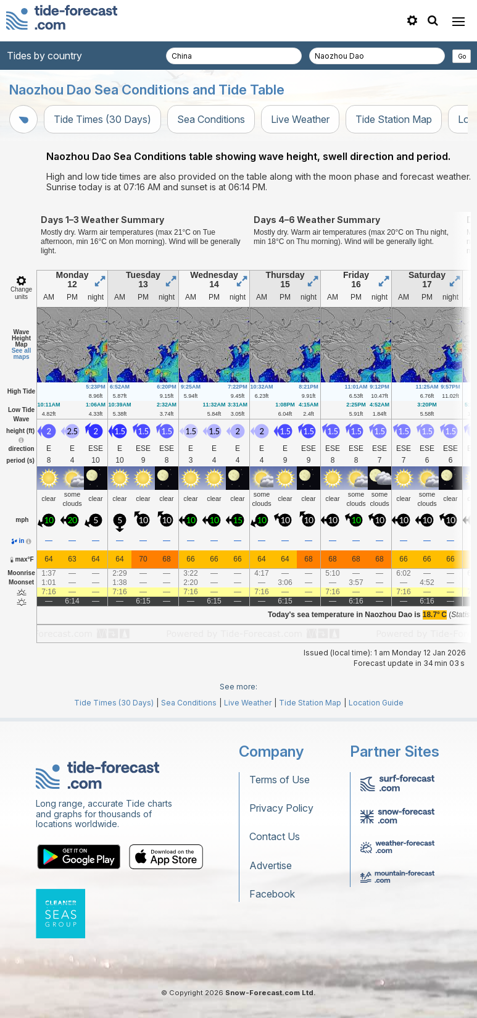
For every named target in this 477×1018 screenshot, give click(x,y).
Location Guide (376, 702)
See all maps (21, 353)
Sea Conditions (211, 119)
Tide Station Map (393, 119)
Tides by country (44, 55)
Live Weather (300, 119)
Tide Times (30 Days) (102, 119)
